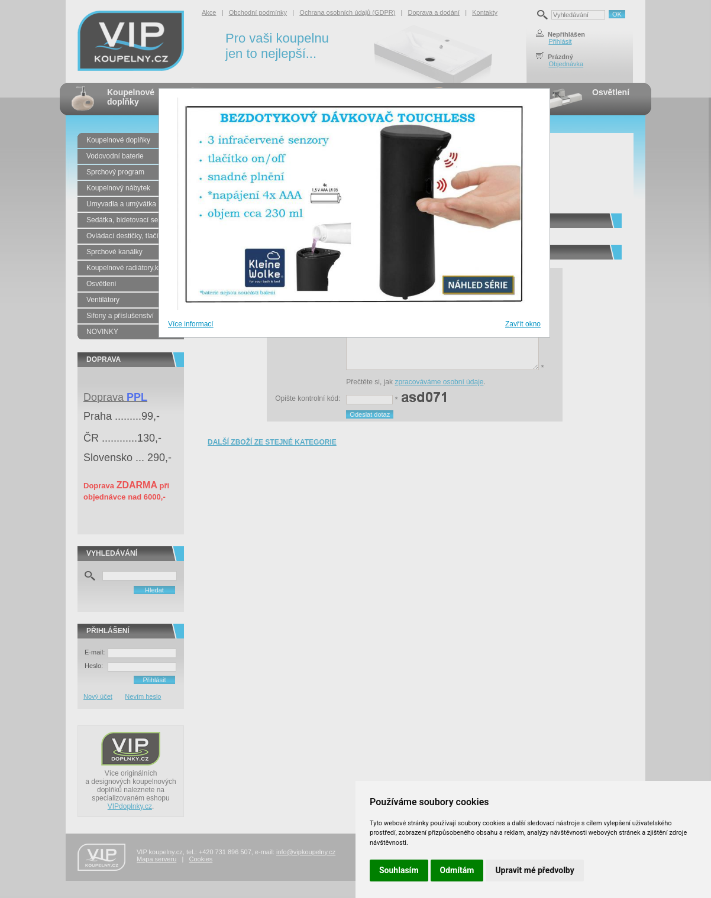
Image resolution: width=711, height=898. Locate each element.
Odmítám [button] (457, 870)
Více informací (191, 324)
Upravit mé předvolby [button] (534, 870)
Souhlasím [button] (399, 870)
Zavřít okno (523, 324)
